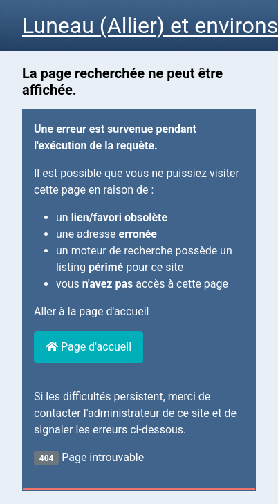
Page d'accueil (88, 346)
